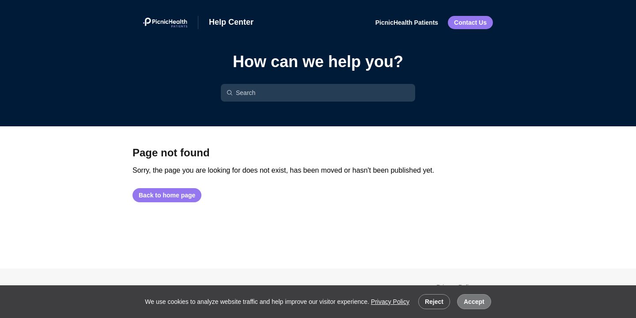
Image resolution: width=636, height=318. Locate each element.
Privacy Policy (390, 301)
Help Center (231, 22)
